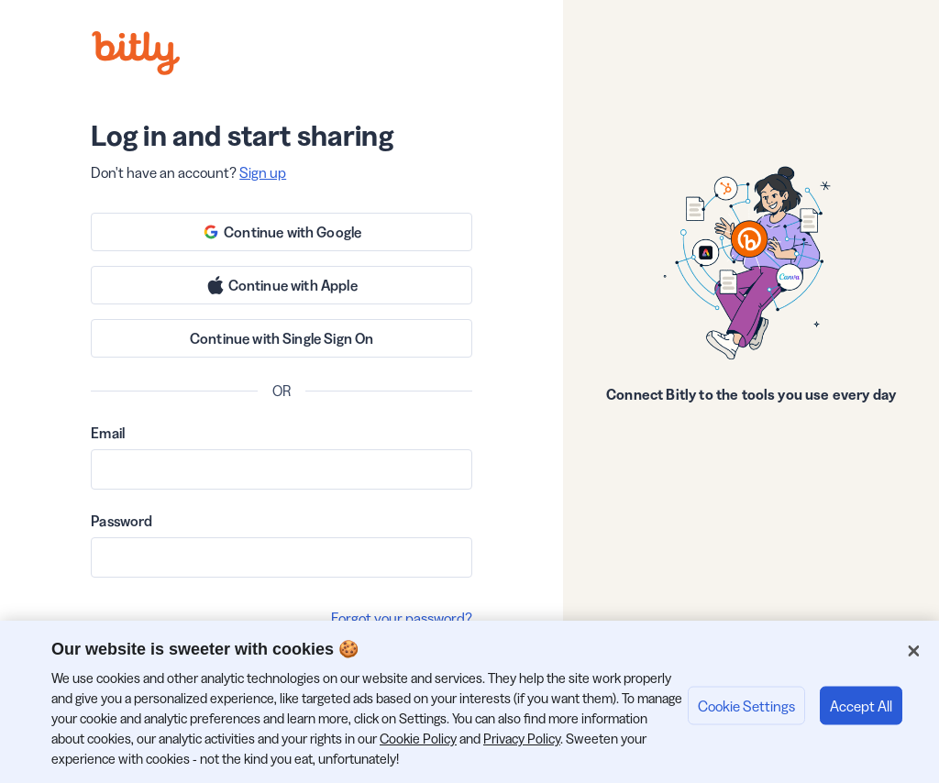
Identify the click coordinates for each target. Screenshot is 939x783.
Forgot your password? (401, 618)
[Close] (913, 651)
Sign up (262, 172)
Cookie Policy (418, 738)
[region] (469, 702)
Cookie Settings (746, 705)
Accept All (861, 705)
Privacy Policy (521, 738)
